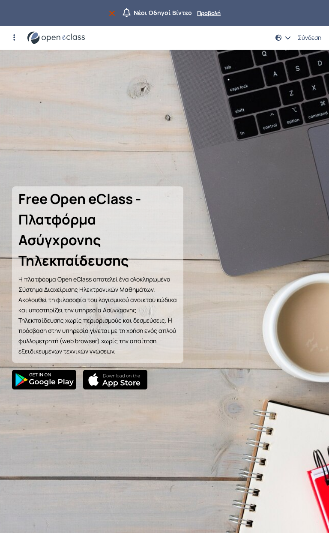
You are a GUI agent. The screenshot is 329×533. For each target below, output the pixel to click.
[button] (14, 37)
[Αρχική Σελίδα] (56, 37)
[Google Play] (44, 379)
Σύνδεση (309, 37)
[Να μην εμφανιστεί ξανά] (113, 12)
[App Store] (115, 379)
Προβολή (209, 12)
